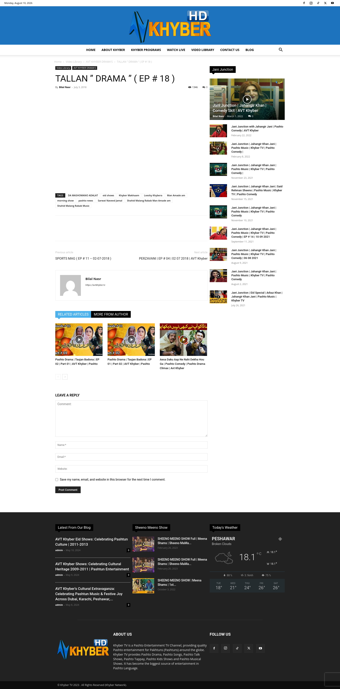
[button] (280, 50)
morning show (65, 200)
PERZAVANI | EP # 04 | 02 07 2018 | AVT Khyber (173, 258)
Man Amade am (176, 195)
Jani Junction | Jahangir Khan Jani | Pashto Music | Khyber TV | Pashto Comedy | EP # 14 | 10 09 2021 (253, 232)
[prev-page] (58, 377)
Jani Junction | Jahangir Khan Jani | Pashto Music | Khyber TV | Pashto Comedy (253, 211)
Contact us (229, 50)
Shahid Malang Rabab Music (73, 205)
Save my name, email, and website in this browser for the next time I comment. (112, 479)
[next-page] (65, 377)
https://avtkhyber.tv (95, 285)
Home (90, 50)
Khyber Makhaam (129, 195)
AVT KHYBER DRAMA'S (99, 62)
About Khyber (113, 50)
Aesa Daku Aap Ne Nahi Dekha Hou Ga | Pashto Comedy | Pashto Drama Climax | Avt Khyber (182, 364)
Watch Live (176, 50)
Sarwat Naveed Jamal (110, 200)
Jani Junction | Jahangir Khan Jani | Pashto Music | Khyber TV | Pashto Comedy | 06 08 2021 (253, 254)
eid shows (108, 195)
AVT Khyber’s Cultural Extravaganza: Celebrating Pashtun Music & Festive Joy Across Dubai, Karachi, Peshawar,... (89, 593)
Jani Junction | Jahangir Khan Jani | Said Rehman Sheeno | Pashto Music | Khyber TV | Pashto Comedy (257, 190)
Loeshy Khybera (153, 195)
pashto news (85, 200)
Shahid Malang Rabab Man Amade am (149, 200)
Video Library (202, 50)
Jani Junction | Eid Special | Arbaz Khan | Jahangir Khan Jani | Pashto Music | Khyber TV (256, 296)
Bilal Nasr (64, 87)
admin (59, 550)
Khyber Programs (146, 50)
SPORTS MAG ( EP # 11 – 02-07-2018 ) (83, 258)
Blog (249, 50)
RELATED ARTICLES (73, 314)
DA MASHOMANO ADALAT (83, 195)
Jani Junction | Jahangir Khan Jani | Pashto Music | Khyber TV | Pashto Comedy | (253, 147)
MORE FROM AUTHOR (111, 314)
